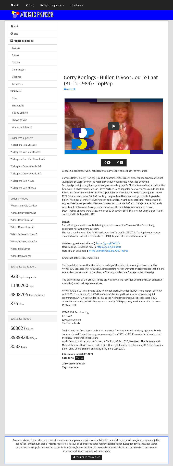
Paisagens (16, 84)
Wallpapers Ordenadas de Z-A (25, 173)
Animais (15, 48)
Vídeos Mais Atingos (20, 255)
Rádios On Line (19, 112)
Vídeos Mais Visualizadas (23, 212)
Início (14, 5)
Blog (30, 5)
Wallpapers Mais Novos (22, 180)
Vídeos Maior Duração (21, 220)
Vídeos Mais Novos (20, 248)
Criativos (15, 76)
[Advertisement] (113, 46)
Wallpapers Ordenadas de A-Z (25, 166)
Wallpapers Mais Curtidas (23, 144)
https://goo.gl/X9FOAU (109, 247)
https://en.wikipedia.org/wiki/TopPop (108, 250)
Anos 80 (69, 89)
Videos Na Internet (21, 127)
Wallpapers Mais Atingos (23, 188)
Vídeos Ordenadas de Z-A (23, 241)
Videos (77, 5)
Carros (14, 55)
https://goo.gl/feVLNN (108, 243)
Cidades (15, 62)
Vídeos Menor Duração (22, 227)
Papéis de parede (52, 5)
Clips (13, 98)
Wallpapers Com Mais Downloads (27, 159)
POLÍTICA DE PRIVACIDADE (86, 457)
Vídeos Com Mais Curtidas (24, 205)
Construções (18, 69)
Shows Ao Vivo (18, 120)
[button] (114, 126)
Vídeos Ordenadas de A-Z (23, 234)
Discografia (17, 105)
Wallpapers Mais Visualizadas (25, 152)
